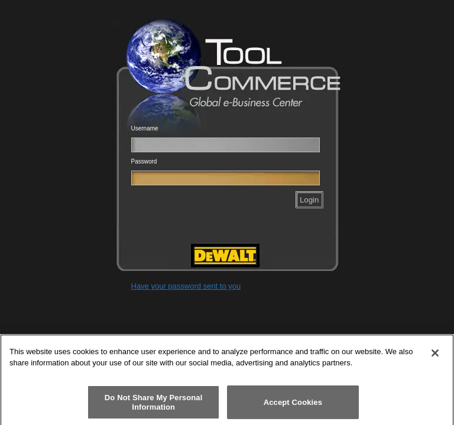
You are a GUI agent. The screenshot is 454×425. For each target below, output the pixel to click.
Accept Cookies (293, 405)
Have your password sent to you (186, 286)
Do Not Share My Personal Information (154, 406)
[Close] (435, 357)
